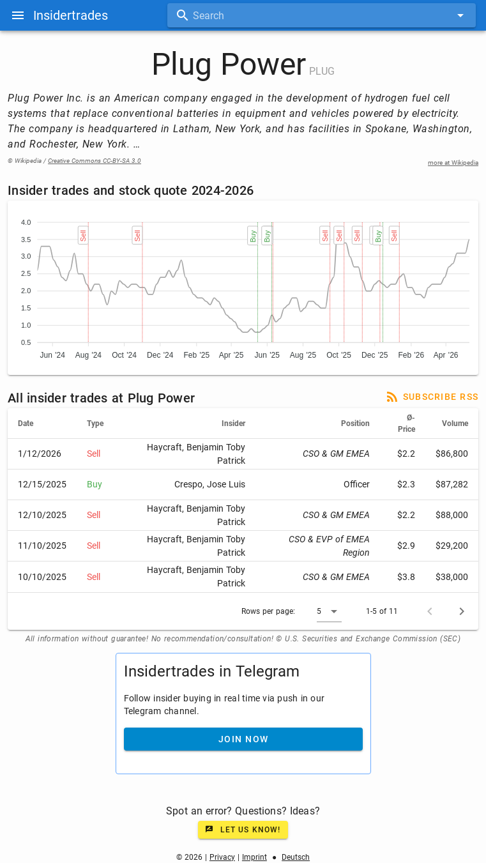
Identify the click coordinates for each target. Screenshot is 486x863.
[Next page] (461, 611)
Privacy (222, 857)
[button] (329, 611)
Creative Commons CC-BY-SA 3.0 (94, 160)
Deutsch (296, 857)
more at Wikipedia (453, 162)
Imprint (254, 857)
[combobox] (321, 15)
